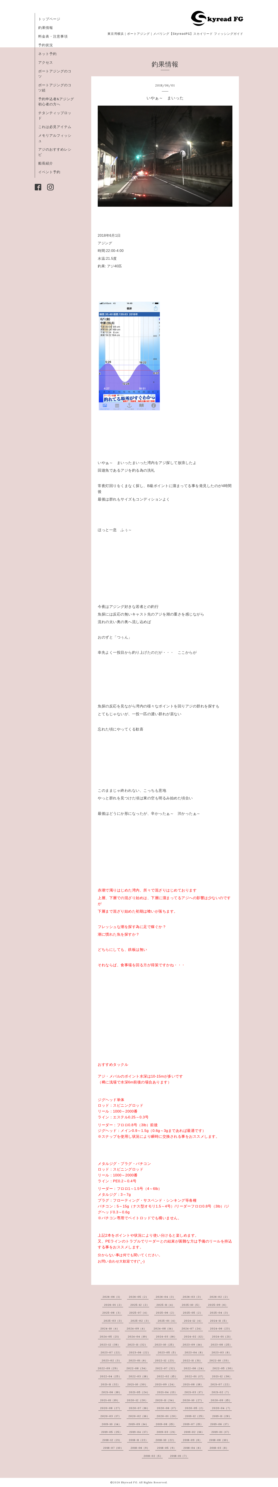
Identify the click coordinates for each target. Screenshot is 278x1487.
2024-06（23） (221, 1328)
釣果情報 (45, 27)
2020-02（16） (138, 1416)
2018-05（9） (166, 1447)
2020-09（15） (221, 1400)
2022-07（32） (166, 1368)
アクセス (45, 62)
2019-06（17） (220, 1424)
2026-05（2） (139, 1296)
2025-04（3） (220, 1312)
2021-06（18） (111, 1392)
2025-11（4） (165, 1304)
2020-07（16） (139, 1408)
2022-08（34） (137, 1368)
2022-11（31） (192, 1360)
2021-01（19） (110, 1400)
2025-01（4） (167, 1320)
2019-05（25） (111, 1432)
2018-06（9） (140, 1447)
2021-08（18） (193, 1384)
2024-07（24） (192, 1328)
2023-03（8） (221, 1352)
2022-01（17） (195, 1376)
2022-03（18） (139, 1376)
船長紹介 (45, 163)
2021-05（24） (139, 1392)
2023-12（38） (110, 1344)
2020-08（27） (111, 1408)
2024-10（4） (109, 1328)
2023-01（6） (138, 1360)
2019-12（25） (195, 1416)
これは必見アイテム (54, 127)
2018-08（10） (219, 1440)
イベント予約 (49, 172)
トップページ (49, 19)
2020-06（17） (167, 1408)
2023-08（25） (221, 1344)
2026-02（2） (219, 1296)
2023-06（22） (140, 1352)
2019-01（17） (221, 1432)
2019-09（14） (138, 1424)
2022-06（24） (194, 1368)
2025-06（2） (166, 1312)
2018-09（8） (192, 1440)
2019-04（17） (139, 1432)
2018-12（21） (112, 1440)
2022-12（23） (165, 1360)
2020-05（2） (195, 1408)
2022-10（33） (219, 1360)
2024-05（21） (110, 1336)
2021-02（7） (221, 1392)
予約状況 (45, 45)
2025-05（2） (193, 1312)
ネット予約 (47, 54)
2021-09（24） (165, 1384)
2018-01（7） (179, 1455)
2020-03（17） (110, 1416)
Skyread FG (129, 1482)
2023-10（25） (165, 1344)
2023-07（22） (111, 1352)
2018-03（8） (219, 1447)
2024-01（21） (222, 1336)
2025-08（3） (112, 1312)
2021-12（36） (222, 1376)
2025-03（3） (113, 1320)
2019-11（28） (222, 1416)
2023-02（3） (111, 1360)
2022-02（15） (167, 1376)
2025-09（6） (218, 1304)
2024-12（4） (193, 1320)
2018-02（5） (153, 1455)
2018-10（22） (166, 1440)
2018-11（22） (138, 1440)
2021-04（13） (167, 1392)
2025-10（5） (191, 1304)
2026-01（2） (113, 1304)
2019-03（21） (167, 1432)
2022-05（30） (223, 1368)
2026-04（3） (165, 1296)
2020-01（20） (167, 1416)
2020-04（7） (222, 1408)
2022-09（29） (108, 1368)
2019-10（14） (111, 1424)
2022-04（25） (110, 1376)
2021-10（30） (137, 1384)
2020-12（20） (137, 1400)
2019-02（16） (194, 1432)
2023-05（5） (167, 1352)
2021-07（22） (220, 1384)
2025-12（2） (139, 1304)
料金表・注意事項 (53, 36)
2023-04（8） (194, 1352)
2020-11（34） (165, 1400)
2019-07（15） (193, 1424)
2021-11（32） (110, 1384)
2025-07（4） (139, 1312)
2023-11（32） (137, 1344)
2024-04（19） (138, 1336)
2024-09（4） (136, 1328)
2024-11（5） (219, 1320)
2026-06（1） (112, 1296)
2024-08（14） (164, 1328)
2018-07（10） (113, 1447)
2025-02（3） (140, 1320)
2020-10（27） (193, 1400)
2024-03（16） (166, 1336)
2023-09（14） (193, 1344)
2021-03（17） (194, 1392)
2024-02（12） (194, 1336)
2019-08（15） (166, 1424)
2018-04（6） (192, 1447)
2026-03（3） (192, 1296)
